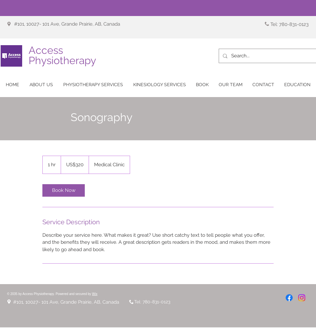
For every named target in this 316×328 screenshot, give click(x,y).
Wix (95, 294)
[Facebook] (289, 297)
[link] (63, 190)
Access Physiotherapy (62, 55)
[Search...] (267, 56)
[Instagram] (301, 297)
